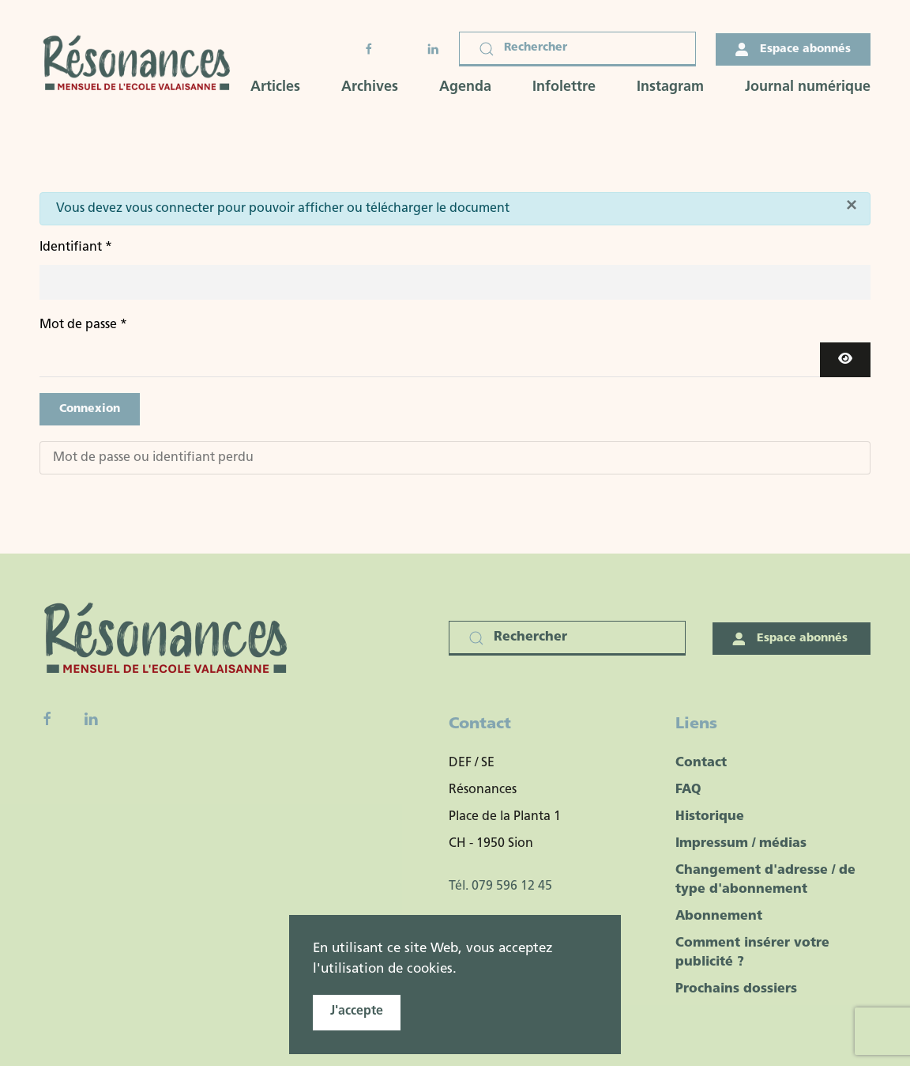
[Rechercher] (577, 49)
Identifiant (75, 247)
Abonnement (718, 916)
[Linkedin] (91, 719)
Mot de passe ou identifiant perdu (153, 458)
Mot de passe (83, 325)
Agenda (465, 87)
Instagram (670, 87)
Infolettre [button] (564, 87)
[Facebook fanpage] (47, 719)
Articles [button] (275, 87)
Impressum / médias (741, 843)
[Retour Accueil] (141, 64)
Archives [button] (369, 87)
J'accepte (356, 1011)
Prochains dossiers (736, 989)
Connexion (89, 409)
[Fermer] (851, 205)
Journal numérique (808, 87)
